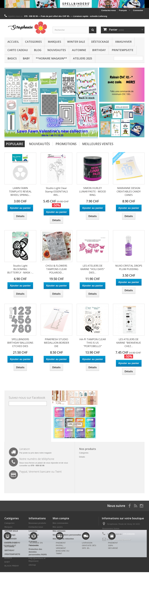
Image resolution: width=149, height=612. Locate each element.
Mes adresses (59, 531)
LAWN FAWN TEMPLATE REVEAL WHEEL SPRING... (20, 191)
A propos (33, 541)
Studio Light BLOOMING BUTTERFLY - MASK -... (20, 269)
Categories (33, 41)
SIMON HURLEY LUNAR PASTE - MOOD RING (92, 191)
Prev (85, 133)
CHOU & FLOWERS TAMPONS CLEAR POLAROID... (56, 269)
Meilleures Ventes (97, 144)
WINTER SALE (76, 41)
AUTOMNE (79, 50)
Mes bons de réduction (63, 539)
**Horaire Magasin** (51, 58)
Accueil (13, 41)
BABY (26, 58)
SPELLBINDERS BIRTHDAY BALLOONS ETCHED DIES (20, 342)
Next (92, 133)
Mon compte (61, 518)
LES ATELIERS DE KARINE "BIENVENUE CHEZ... (128, 342)
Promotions (66, 144)
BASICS (12, 58)
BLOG (37, 50)
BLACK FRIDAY (11, 566)
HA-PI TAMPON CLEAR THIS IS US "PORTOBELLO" (92, 342)
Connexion (138, 10)
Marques (54, 41)
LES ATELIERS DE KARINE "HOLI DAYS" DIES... (92, 269)
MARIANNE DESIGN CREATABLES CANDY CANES (129, 191)
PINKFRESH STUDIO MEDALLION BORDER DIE (56, 342)
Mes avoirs (58, 527)
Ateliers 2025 (82, 58)
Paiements (33, 545)
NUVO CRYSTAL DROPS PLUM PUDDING (128, 267)
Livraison (33, 531)
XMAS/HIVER (123, 41)
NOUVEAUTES (56, 50)
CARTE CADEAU (17, 50)
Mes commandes (60, 523)
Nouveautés (39, 144)
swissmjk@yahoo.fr (122, 539)
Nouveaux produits (37, 523)
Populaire (14, 144)
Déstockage (100, 41)
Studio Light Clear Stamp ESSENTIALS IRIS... (56, 191)
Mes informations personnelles (67, 535)
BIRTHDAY (99, 50)
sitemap (32, 565)
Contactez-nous (108, 10)
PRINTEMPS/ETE (122, 50)
